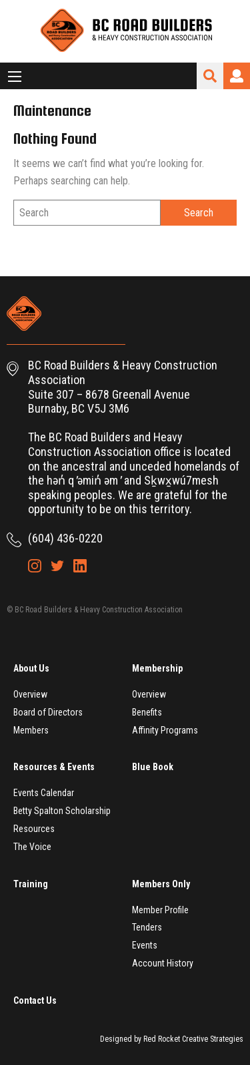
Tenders (147, 927)
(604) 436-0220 (65, 538)
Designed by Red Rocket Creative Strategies (171, 1039)
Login (236, 76)
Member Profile (160, 910)
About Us (31, 668)
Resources (34, 828)
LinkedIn (80, 565)
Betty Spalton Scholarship (62, 810)
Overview (30, 694)
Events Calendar (43, 792)
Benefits (147, 712)
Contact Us (35, 1000)
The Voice (32, 846)
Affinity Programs (165, 730)
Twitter (57, 565)
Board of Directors (48, 712)
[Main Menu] (14, 76)
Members (31, 730)
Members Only (161, 884)
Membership (157, 668)
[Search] (87, 213)
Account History (162, 963)
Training (30, 884)
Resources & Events (54, 766)
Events (144, 945)
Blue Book (152, 766)
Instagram (34, 565)
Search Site (210, 76)
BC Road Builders (125, 31)
